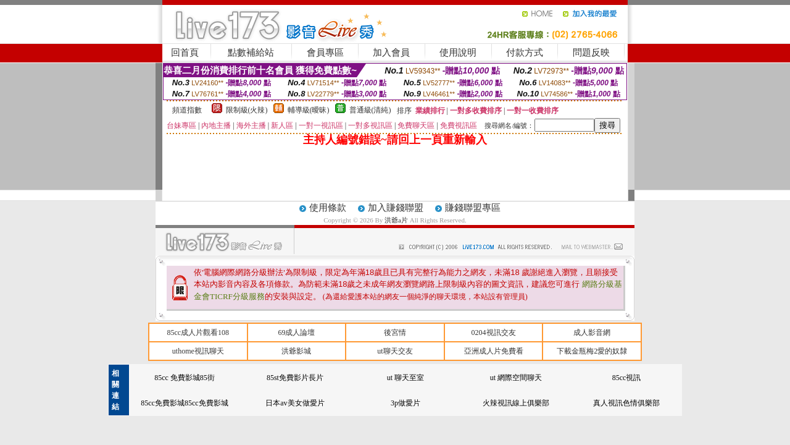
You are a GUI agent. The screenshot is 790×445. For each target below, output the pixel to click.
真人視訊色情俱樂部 (626, 403)
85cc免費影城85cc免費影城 (184, 403)
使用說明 (457, 52)
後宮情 (395, 332)
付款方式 (524, 52)
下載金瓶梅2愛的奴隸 (592, 351)
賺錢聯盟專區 (473, 208)
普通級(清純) (370, 110)
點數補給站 (251, 52)
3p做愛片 (405, 403)
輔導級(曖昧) (309, 110)
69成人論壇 (296, 332)
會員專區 (325, 52)
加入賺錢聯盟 (395, 208)
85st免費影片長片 (295, 377)
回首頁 (185, 52)
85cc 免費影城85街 (184, 377)
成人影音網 (591, 332)
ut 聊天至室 (405, 377)
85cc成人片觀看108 (198, 332)
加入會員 (391, 52)
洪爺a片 (397, 220)
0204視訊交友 (494, 332)
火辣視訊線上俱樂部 (516, 403)
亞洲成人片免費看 (493, 351)
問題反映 (591, 52)
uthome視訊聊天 (198, 351)
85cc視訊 (626, 377)
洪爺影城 (296, 351)
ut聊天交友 (394, 351)
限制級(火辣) (247, 110)
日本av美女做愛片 (294, 403)
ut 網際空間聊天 (516, 377)
